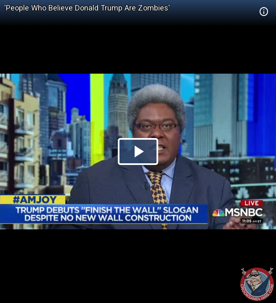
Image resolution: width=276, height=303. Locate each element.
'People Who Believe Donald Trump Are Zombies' (87, 7)
